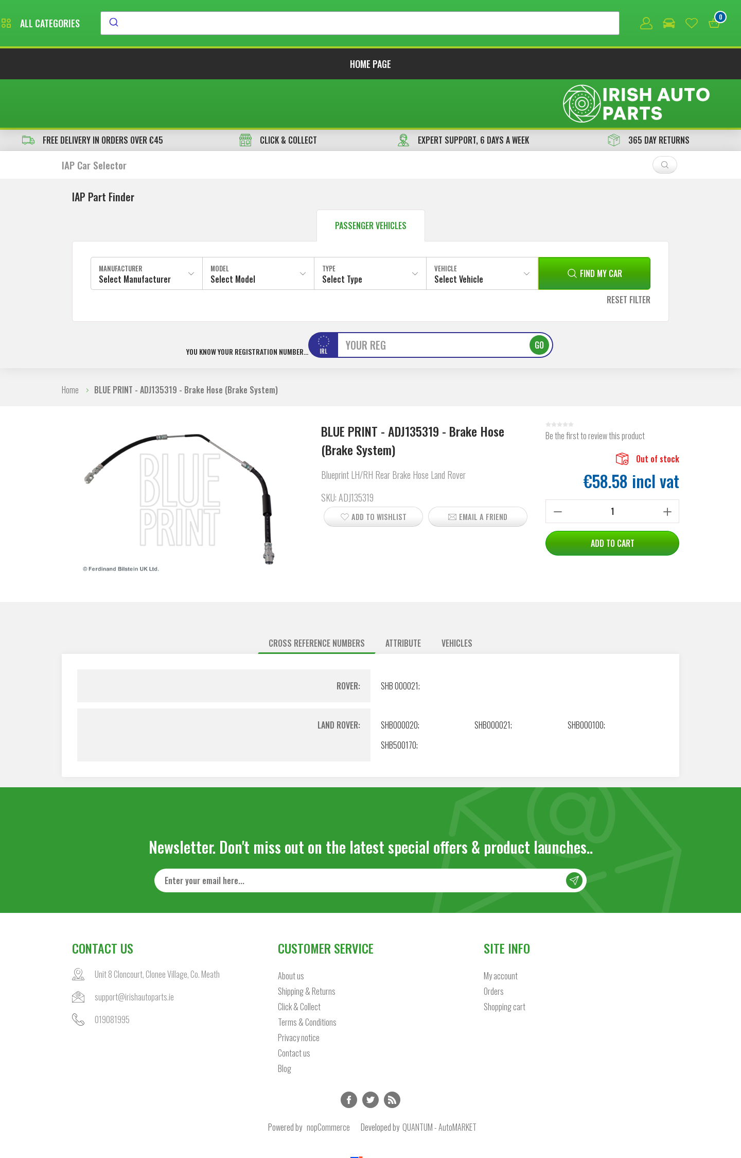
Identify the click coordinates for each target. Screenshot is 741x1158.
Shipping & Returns (307, 946)
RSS (392, 1054)
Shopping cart (504, 961)
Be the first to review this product (595, 389)
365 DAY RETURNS (649, 94)
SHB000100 (586, 678)
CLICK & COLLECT (278, 94)
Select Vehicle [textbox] (458, 233)
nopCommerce (328, 1082)
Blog (284, 1023)
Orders (494, 946)
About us (291, 930)
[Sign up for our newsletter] (370, 835)
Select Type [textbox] (342, 233)
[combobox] (454, 24)
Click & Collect (299, 961)
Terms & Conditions (307, 977)
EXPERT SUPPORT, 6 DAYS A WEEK (463, 94)
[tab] (316, 597)
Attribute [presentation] (403, 597)
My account (501, 930)
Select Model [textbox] (232, 233)
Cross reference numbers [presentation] (317, 597)
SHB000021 (492, 678)
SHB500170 (398, 699)
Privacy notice (299, 992)
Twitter (370, 1054)
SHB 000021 (399, 639)
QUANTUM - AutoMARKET (439, 1082)
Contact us (294, 1007)
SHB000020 (399, 678)
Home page (370, 66)
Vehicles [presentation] (457, 597)
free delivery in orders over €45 (92, 94)
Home (70, 343)
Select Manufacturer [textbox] (135, 233)
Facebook (349, 1054)
